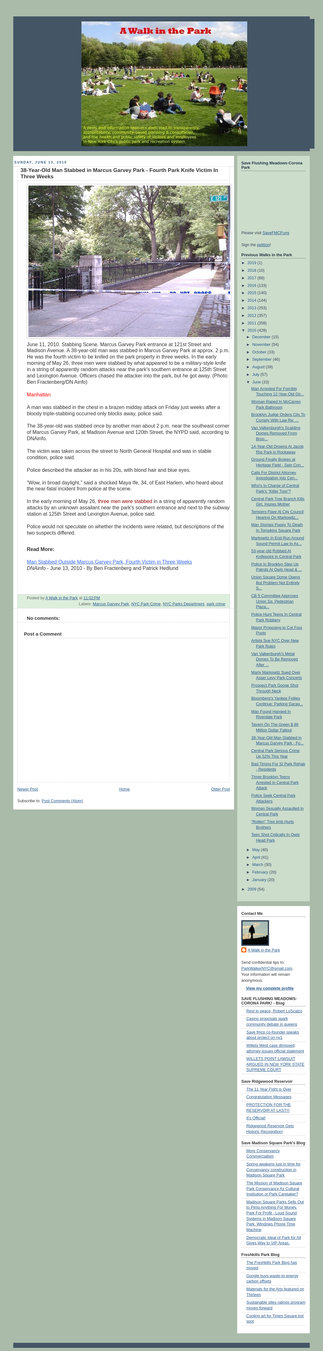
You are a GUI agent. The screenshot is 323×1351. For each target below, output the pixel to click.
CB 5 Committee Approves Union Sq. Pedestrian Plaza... (274, 601)
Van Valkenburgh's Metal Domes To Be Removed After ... (274, 659)
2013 (253, 308)
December (262, 337)
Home (124, 789)
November (262, 344)
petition (263, 245)
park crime (216, 604)
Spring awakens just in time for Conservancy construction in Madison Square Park (273, 1169)
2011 (253, 323)
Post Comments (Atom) (62, 801)
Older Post (220, 789)
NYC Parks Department (183, 604)
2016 (253, 285)
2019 (253, 263)
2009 (253, 889)
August (259, 367)
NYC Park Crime (146, 604)
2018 (253, 270)
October (259, 352)
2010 (253, 330)
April (256, 857)
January (259, 880)
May (256, 850)
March (258, 864)
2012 (253, 315)
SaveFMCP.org (275, 233)
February (260, 872)
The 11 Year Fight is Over (268, 1089)
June (257, 382)
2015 (253, 293)
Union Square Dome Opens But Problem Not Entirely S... (275, 582)
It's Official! (256, 1118)
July (256, 374)
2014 (253, 300)
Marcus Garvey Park (111, 604)
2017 (253, 278)
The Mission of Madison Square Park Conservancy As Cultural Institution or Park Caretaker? (274, 1188)
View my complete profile (270, 988)
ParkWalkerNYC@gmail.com (266, 968)
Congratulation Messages (268, 1097)
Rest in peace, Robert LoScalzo (274, 1011)
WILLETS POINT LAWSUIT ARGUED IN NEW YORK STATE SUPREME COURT (275, 1064)
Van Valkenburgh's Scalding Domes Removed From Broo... (275, 433)
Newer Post (27, 789)
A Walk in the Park (264, 950)
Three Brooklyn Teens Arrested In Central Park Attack (275, 782)
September (262, 359)
